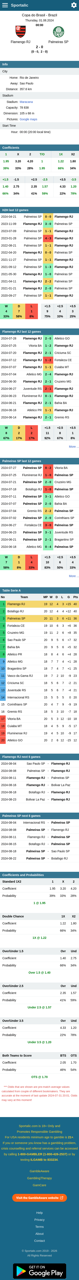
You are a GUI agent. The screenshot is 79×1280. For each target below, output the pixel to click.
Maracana (26, 102)
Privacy (39, 1219)
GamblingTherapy (39, 1178)
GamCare (39, 1185)
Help (39, 1212)
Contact (39, 1240)
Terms (39, 1226)
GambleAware (39, 1171)
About (39, 1233)
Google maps (28, 119)
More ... (74, 446)
